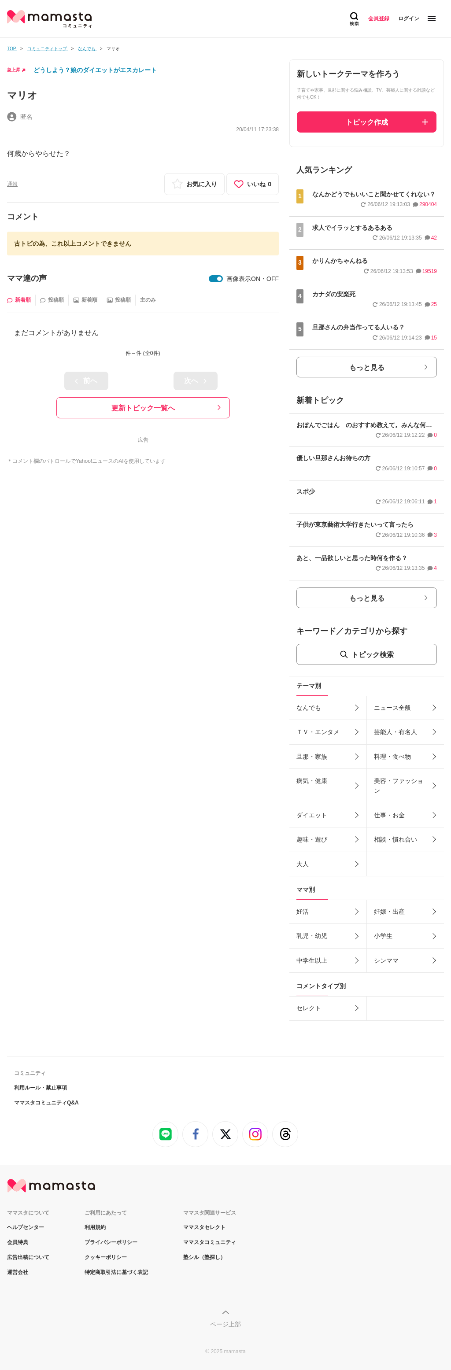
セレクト (308, 1008)
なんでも (308, 707)
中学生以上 (311, 960)
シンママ (386, 960)
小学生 (383, 935)
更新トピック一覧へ (143, 408)
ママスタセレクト (204, 1227)
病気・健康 (311, 780)
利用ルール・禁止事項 (40, 1087)
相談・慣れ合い (395, 839)
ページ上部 (225, 1324)
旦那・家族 (311, 756)
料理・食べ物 (392, 756)
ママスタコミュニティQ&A (46, 1102)
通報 (12, 184)
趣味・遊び (311, 839)
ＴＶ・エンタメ (318, 731)
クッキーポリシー (106, 1257)
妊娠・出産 (389, 911)
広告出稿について (28, 1257)
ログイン (408, 18)
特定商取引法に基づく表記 (116, 1272)
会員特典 (17, 1242)
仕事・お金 (389, 815)
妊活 (302, 911)
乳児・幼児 (311, 935)
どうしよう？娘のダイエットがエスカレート (95, 70)
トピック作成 (367, 122)
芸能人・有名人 (395, 731)
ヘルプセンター (25, 1227)
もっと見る (366, 367)
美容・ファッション (398, 785)
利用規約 (95, 1227)
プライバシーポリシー (111, 1242)
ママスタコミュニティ (209, 1242)
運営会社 (17, 1272)
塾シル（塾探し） (204, 1257)
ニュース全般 (392, 707)
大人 (302, 864)
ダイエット (311, 815)
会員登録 (378, 18)
